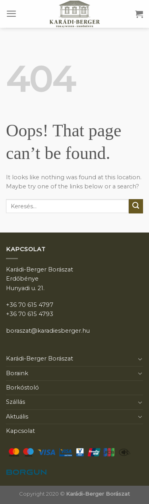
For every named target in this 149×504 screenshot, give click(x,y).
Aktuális (17, 416)
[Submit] (136, 206)
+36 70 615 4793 (29, 314)
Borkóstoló (22, 387)
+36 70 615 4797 (29, 304)
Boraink (17, 373)
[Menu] (11, 13)
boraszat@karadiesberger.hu (48, 330)
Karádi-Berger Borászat (39, 358)
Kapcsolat (20, 430)
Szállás (15, 401)
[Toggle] (140, 359)
